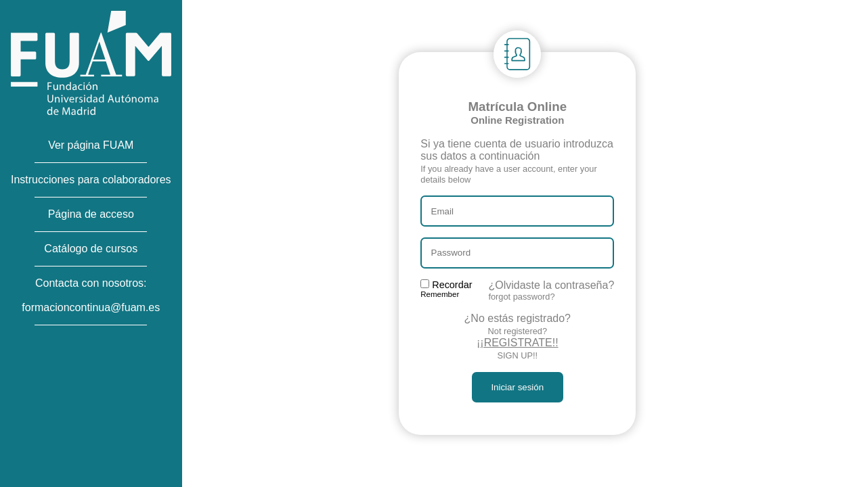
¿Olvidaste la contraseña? (551, 290)
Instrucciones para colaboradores (91, 179)
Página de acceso (91, 214)
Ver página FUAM (90, 145)
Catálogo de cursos (90, 248)
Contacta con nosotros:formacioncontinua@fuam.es (91, 295)
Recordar (446, 288)
